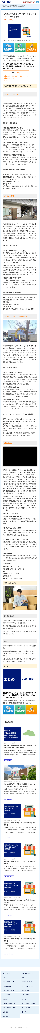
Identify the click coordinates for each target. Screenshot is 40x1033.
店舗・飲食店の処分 (8, 990)
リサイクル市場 (9, 196)
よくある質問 (6, 995)
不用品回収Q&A (13, 5)
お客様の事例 (25, 990)
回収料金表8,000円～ (28, 973)
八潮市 (10, 19)
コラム (24, 999)
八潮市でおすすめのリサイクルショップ (15, 76)
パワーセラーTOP (5, 5)
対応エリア (6, 999)
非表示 (17, 73)
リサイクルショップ (21, 5)
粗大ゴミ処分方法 (8, 799)
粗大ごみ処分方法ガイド (28, 1003)
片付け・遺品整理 (27, 982)
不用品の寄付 (25, 995)
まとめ (5, 80)
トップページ (6, 973)
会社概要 (5, 1012)
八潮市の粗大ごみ (8, 78)
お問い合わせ (6, 1016)
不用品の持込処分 (8, 986)
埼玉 (5, 19)
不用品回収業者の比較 (9, 1003)
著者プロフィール (27, 1012)
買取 (23, 977)
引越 (4, 977)
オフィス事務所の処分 (28, 986)
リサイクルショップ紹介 (9, 1008)
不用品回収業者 (7, 760)
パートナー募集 (26, 1008)
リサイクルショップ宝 (11, 94)
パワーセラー (8, 443)
